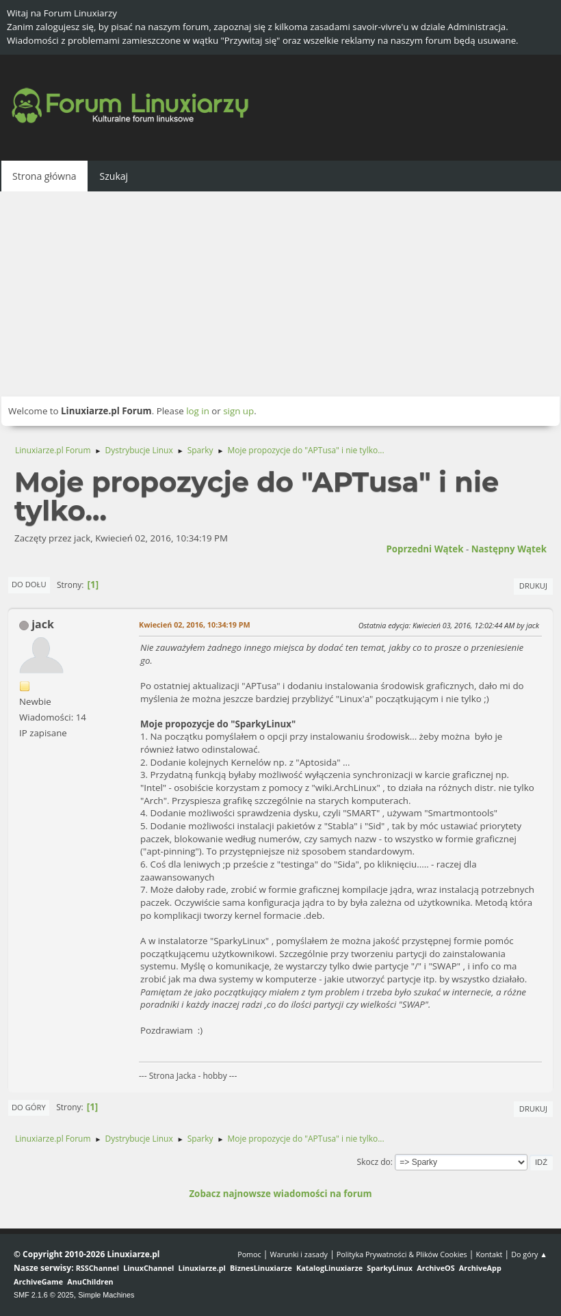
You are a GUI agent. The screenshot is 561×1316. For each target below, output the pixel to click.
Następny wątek (509, 549)
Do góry (29, 1107)
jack (42, 624)
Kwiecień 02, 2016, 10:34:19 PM (194, 624)
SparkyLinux (390, 1268)
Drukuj (533, 585)
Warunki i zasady (299, 1254)
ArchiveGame (38, 1281)
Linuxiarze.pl (202, 1268)
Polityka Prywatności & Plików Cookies (402, 1254)
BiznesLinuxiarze (261, 1268)
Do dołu (29, 584)
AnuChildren (90, 1281)
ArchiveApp (480, 1268)
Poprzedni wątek (424, 549)
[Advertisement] (280, 294)
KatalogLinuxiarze (329, 1268)
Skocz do (374, 1162)
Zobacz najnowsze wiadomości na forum (280, 1193)
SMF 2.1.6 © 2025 (44, 1295)
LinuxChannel (148, 1268)
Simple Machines (106, 1295)
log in (197, 411)
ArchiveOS (435, 1268)
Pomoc (249, 1254)
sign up (238, 411)
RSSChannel (97, 1268)
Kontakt (488, 1254)
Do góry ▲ (529, 1254)
